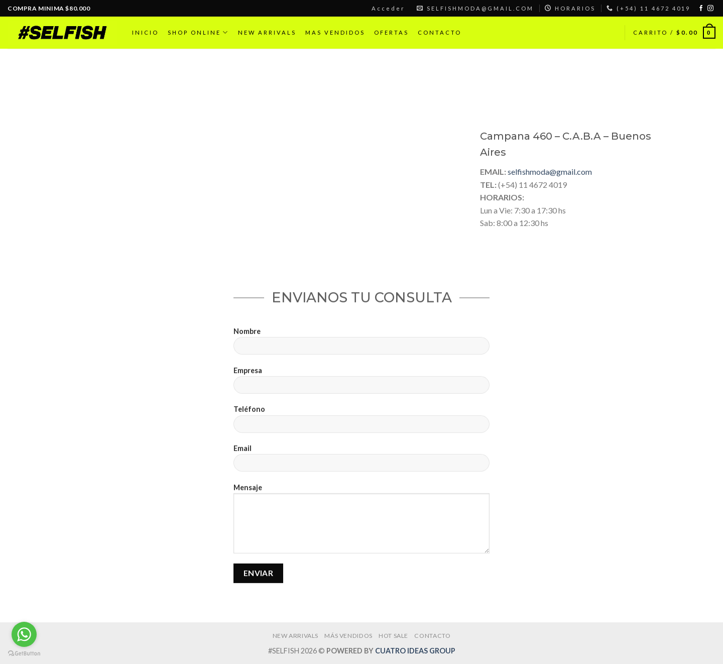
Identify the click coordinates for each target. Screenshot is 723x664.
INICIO (145, 32)
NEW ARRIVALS (267, 32)
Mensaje (361, 526)
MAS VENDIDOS (335, 32)
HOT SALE (393, 635)
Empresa (361, 388)
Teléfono (361, 427)
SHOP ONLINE (198, 32)
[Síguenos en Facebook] (701, 8)
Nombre (361, 348)
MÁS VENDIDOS (348, 635)
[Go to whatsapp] (24, 634)
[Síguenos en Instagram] (710, 8)
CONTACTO (439, 32)
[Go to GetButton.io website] (24, 653)
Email (361, 466)
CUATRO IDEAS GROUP (415, 650)
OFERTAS (391, 32)
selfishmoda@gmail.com (550, 171)
